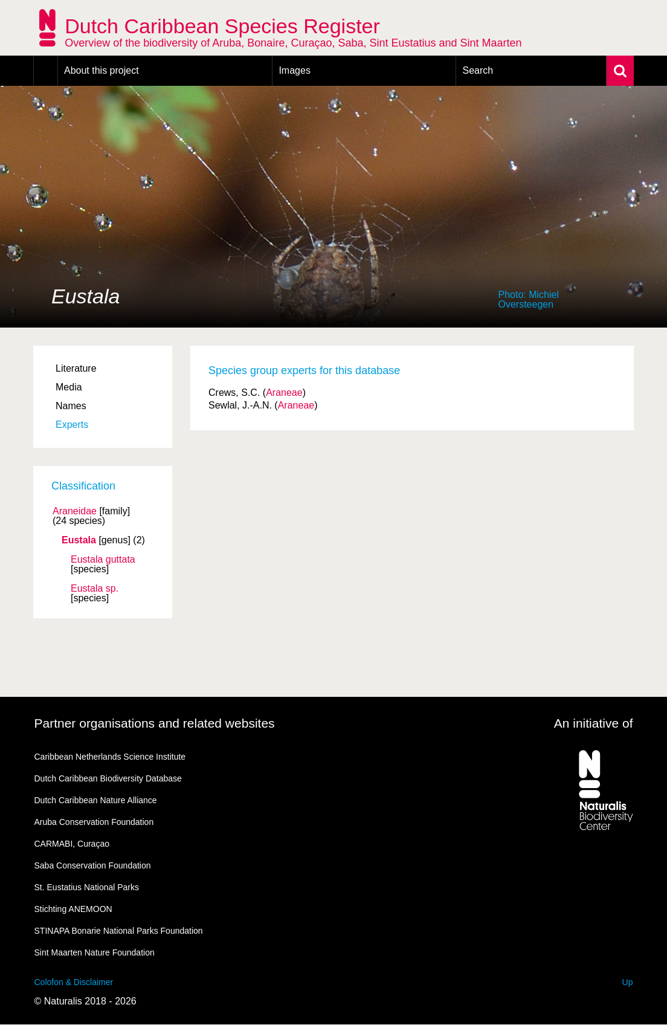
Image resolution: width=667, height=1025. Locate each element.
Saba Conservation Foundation (92, 865)
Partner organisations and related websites (154, 723)
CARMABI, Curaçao (71, 844)
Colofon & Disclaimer (74, 982)
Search (477, 70)
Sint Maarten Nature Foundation (94, 952)
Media (69, 387)
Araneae (284, 392)
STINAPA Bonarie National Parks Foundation (118, 931)
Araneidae (75, 511)
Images (294, 70)
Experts (72, 424)
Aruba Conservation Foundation (94, 822)
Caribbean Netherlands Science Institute (110, 756)
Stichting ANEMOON (73, 909)
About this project (101, 70)
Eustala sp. (94, 588)
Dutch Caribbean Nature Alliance (95, 800)
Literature (76, 368)
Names (71, 406)
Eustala (79, 540)
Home (45, 71)
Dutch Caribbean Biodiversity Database (108, 778)
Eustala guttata (103, 559)
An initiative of (593, 723)
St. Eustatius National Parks (87, 887)
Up (627, 982)
